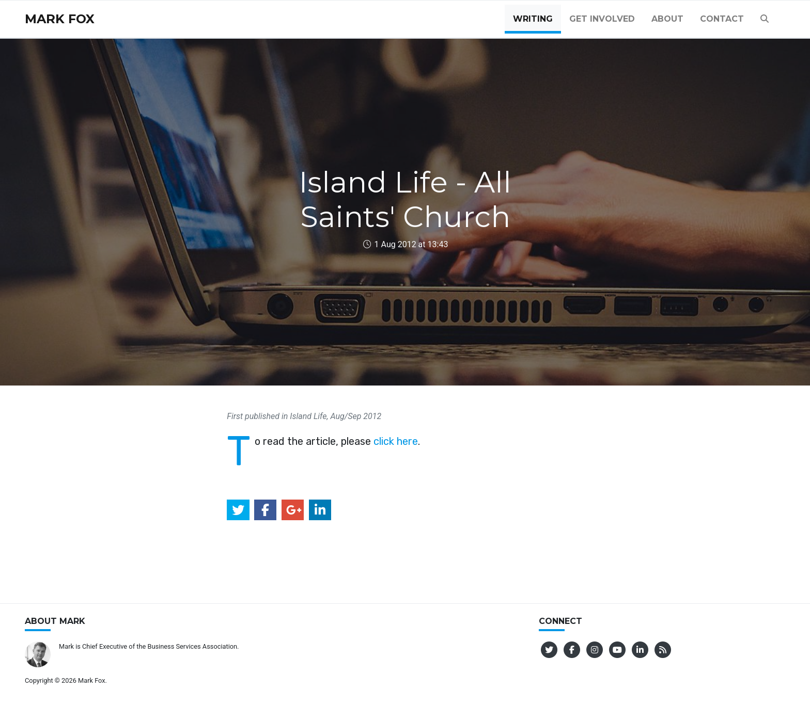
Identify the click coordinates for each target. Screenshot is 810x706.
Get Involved (602, 19)
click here (395, 441)
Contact (722, 19)
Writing (533, 19)
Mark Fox (60, 18)
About (667, 19)
